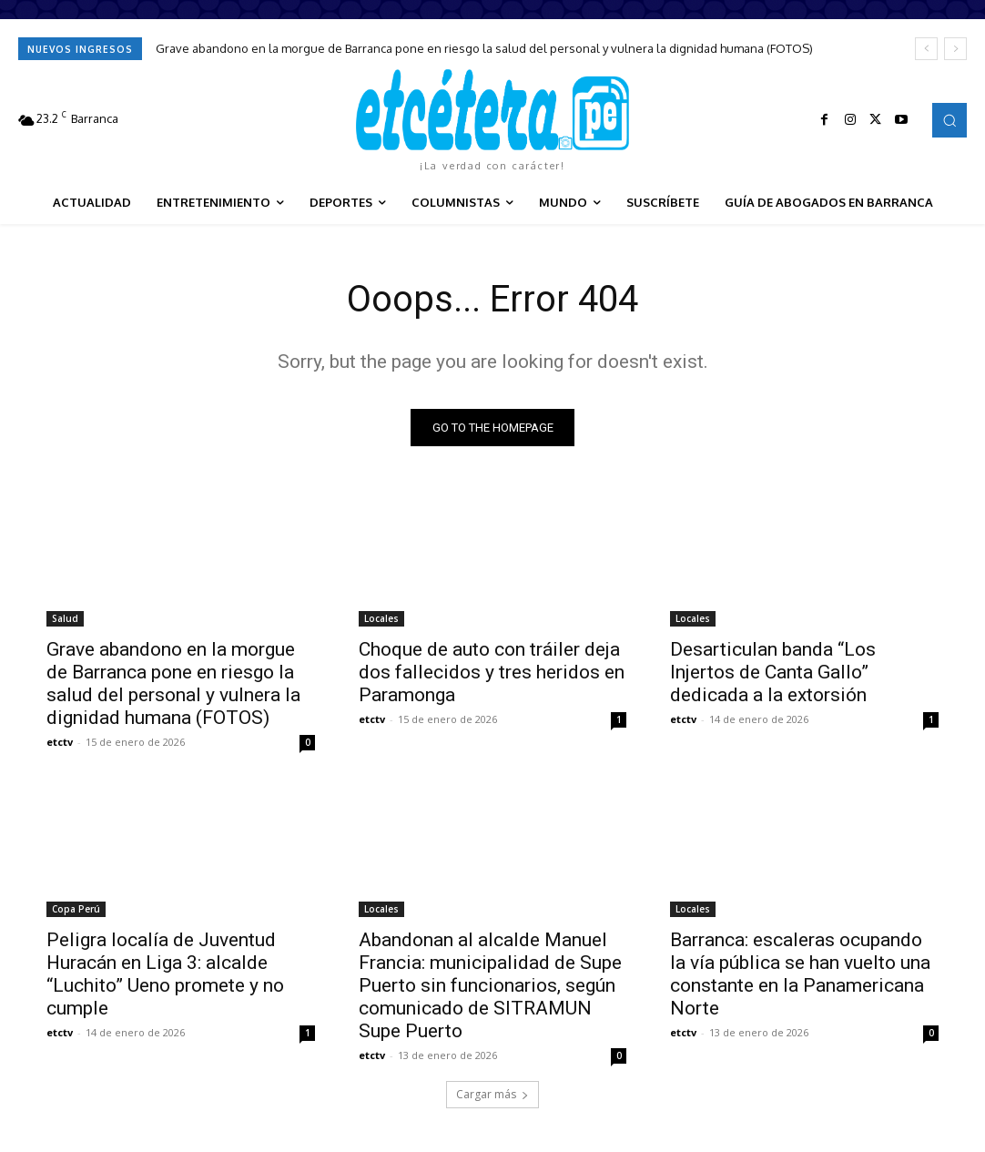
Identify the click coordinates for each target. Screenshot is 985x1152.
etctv (59, 741)
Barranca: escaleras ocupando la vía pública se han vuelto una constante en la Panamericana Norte (800, 973)
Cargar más (492, 1094)
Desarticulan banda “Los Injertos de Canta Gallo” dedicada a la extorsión (773, 671)
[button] (949, 120)
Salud (65, 617)
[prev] (926, 48)
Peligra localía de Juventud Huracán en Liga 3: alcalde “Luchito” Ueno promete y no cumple (165, 973)
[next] (955, 48)
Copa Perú (76, 908)
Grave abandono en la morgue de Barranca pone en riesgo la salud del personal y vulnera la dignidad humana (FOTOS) (484, 48)
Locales (381, 617)
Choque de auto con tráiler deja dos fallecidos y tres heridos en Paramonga (492, 671)
